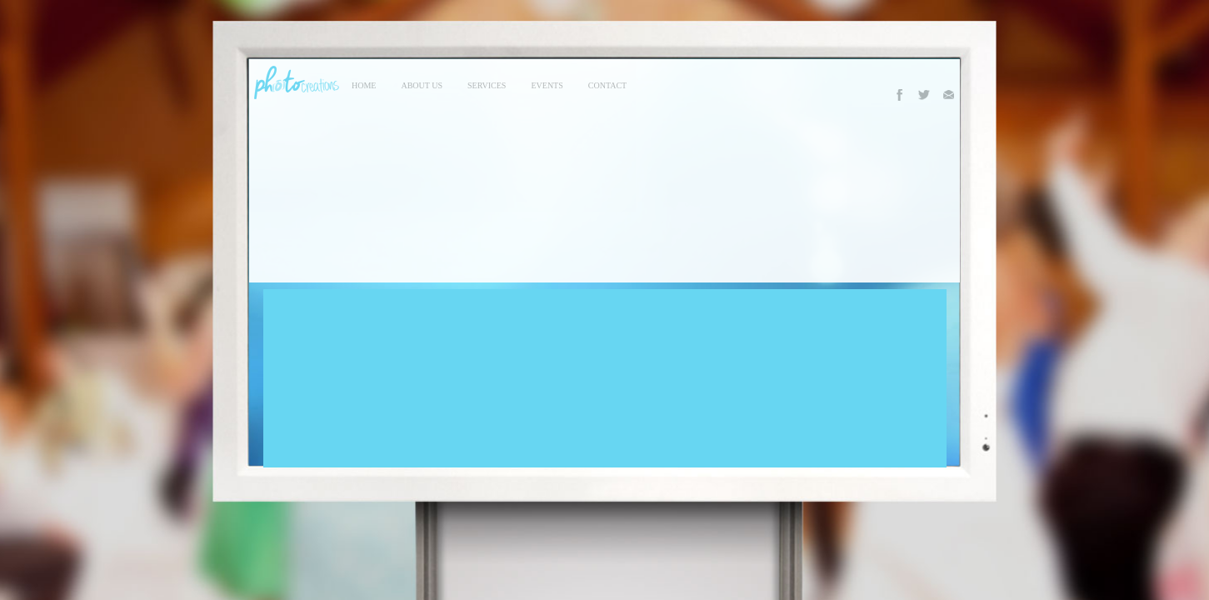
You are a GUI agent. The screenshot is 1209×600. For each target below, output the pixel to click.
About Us (421, 85)
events (546, 85)
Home (364, 85)
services (486, 85)
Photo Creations (294, 82)
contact (607, 85)
